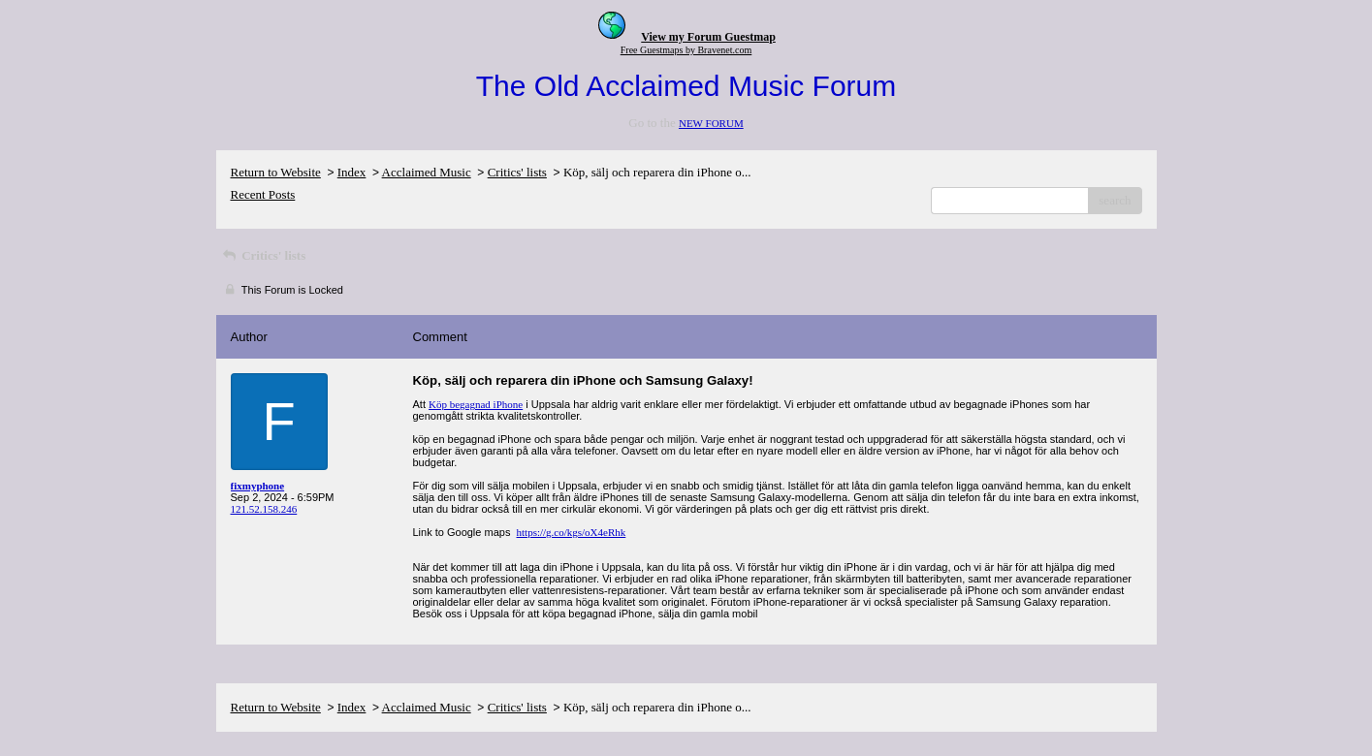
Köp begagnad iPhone (476, 404)
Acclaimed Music (426, 172)
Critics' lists (517, 172)
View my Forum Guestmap (708, 37)
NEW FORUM (711, 123)
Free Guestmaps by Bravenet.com (686, 50)
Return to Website (276, 172)
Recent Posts (263, 194)
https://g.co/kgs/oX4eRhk (571, 532)
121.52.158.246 (264, 509)
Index (352, 172)
